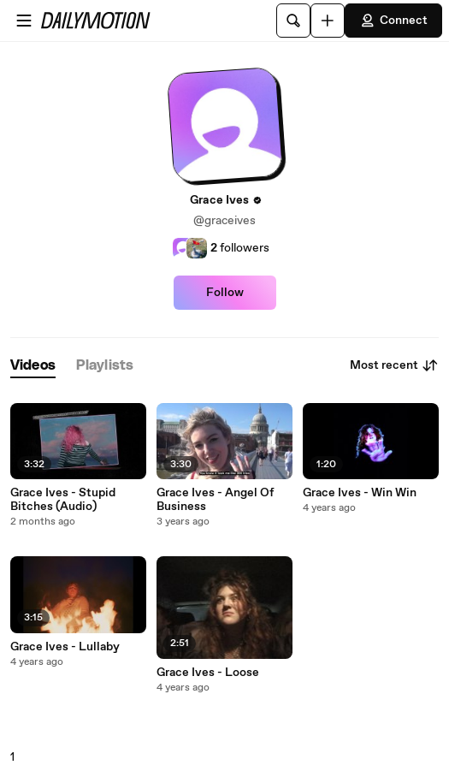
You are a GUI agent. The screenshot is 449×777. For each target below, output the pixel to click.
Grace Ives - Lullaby (65, 647)
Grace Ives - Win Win (360, 493)
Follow (225, 292)
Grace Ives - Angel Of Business (215, 499)
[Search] (293, 20)
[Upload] (327, 20)
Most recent (394, 365)
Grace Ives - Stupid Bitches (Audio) (62, 499)
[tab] (33, 366)
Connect (393, 20)
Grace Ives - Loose (208, 672)
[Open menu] (24, 20)
